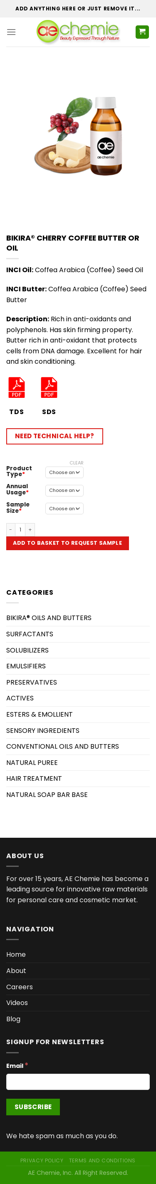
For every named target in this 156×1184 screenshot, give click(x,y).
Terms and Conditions (102, 1160)
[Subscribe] (33, 1107)
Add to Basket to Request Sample (67, 542)
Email (17, 1065)
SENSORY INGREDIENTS (42, 730)
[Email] (78, 1082)
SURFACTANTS (29, 634)
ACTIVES (20, 698)
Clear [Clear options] (76, 463)
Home (16, 954)
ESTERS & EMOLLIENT (39, 714)
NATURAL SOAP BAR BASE (47, 794)
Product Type (19, 471)
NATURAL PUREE (32, 762)
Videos (17, 1003)
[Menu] (11, 32)
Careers (19, 987)
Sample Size (18, 507)
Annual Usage (17, 489)
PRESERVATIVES (31, 682)
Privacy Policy (42, 1160)
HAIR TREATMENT (34, 778)
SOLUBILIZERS (27, 650)
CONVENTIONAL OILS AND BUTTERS (62, 746)
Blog (13, 1019)
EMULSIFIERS (26, 666)
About (16, 970)
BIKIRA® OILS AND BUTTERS (49, 618)
